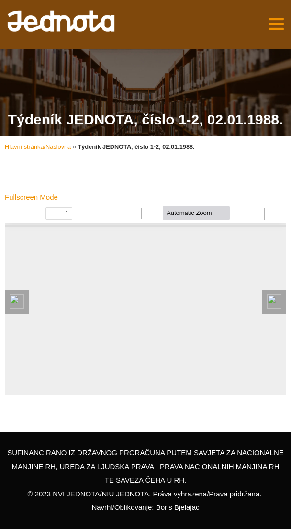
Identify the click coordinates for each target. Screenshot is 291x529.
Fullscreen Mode (31, 197)
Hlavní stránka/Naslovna (38, 146)
